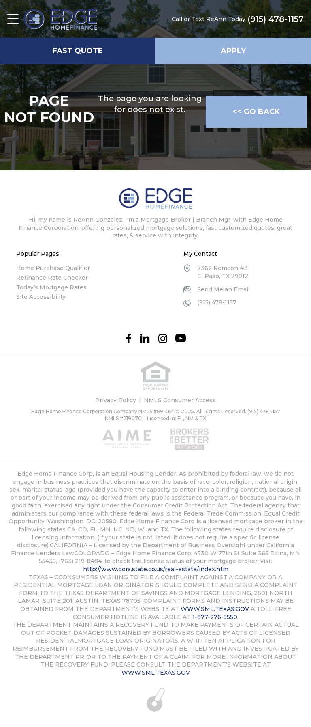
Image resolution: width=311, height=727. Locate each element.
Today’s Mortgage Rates (51, 287)
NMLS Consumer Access (180, 400)
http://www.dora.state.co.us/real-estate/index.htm (155, 569)
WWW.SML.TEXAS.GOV (215, 609)
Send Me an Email (223, 289)
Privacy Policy (115, 400)
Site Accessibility (41, 296)
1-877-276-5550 (214, 617)
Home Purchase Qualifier (53, 268)
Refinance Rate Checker (52, 277)
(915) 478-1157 (275, 19)
